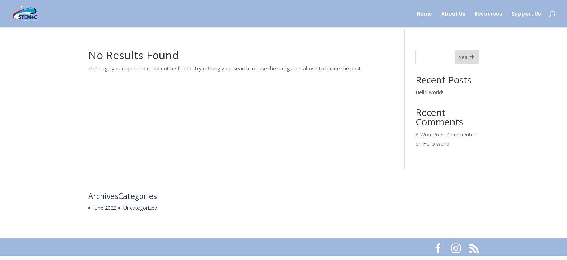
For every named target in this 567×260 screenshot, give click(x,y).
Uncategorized (140, 207)
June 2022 (104, 207)
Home (424, 14)
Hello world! (429, 92)
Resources (488, 14)
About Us (453, 14)
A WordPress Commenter (445, 134)
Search (467, 57)
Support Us (526, 14)
